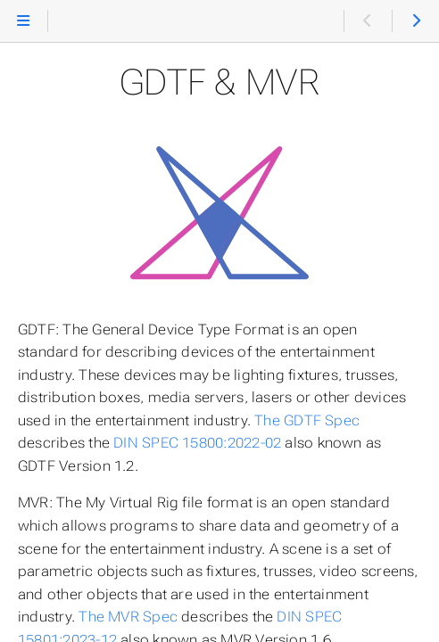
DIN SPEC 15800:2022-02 (197, 442)
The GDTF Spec (307, 420)
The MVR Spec (128, 616)
